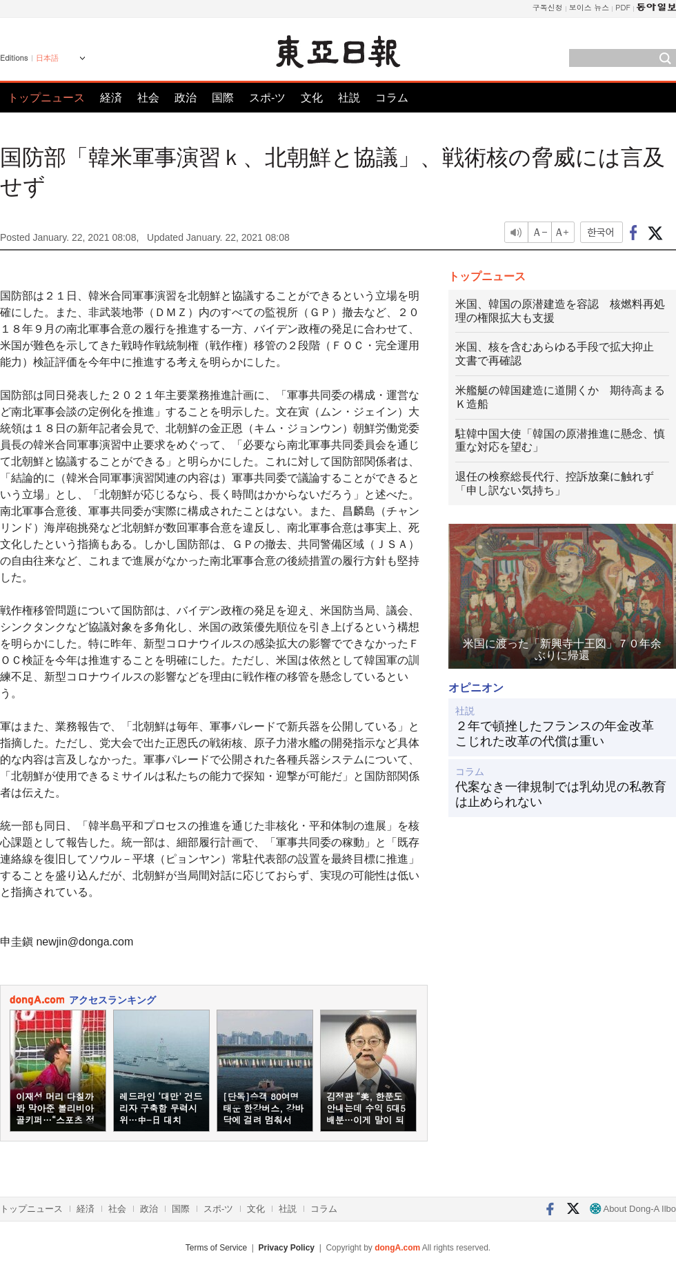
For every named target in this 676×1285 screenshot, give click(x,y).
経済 (111, 98)
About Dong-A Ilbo (633, 1209)
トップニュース (46, 98)
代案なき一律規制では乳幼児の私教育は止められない (560, 794)
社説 (349, 98)
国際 (223, 98)
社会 (148, 98)
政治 (186, 98)
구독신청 (548, 7)
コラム (391, 98)
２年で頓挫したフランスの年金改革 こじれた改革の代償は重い (560, 733)
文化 (312, 98)
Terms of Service (216, 1248)
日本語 (47, 58)
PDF (622, 7)
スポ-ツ (267, 98)
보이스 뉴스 (589, 7)
